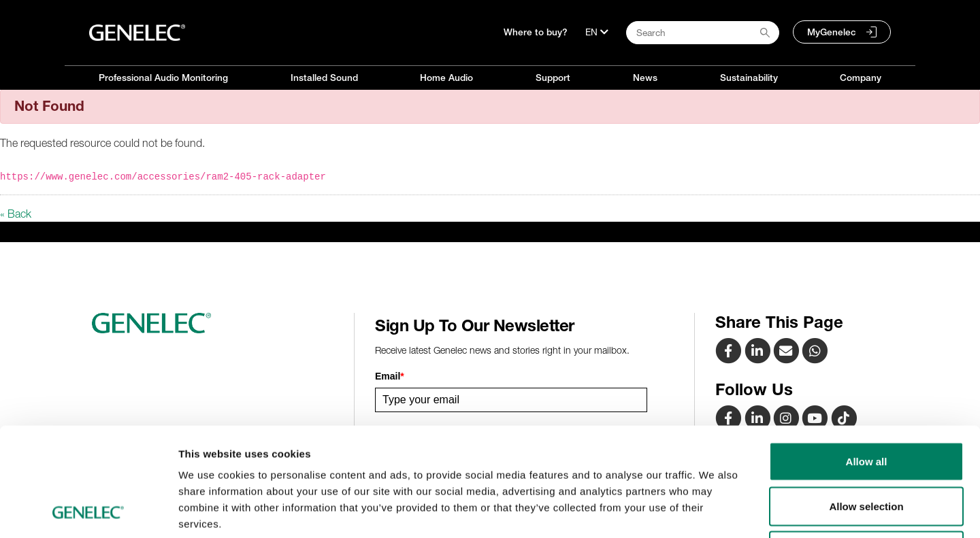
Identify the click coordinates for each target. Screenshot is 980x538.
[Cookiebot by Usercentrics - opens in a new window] (88, 511)
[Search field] (702, 32)
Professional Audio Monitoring (163, 77)
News (645, 77)
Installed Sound (324, 77)
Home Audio (446, 77)
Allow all (866, 359)
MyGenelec (831, 32)
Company (860, 77)
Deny (866, 448)
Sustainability (749, 77)
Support (553, 77)
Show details (714, 511)
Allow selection (866, 404)
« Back (15, 213)
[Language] (596, 31)
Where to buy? (536, 32)
